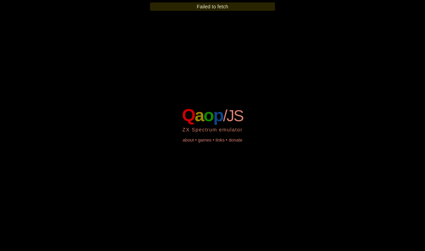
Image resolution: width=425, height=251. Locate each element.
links (220, 140)
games (205, 140)
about (188, 140)
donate (236, 140)
